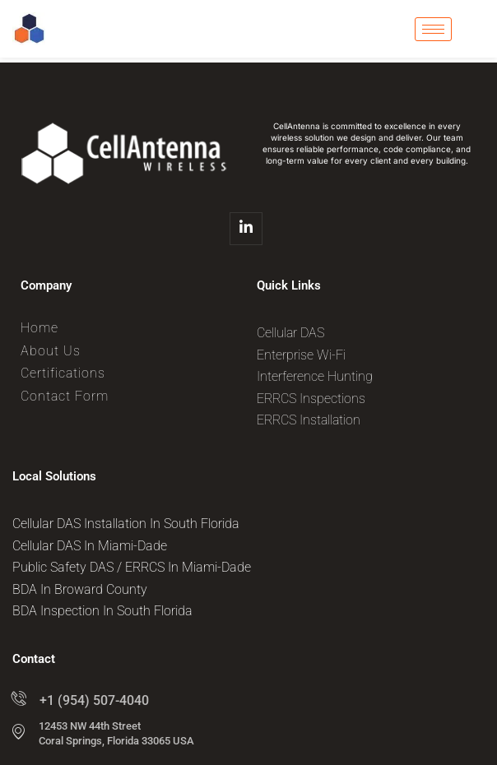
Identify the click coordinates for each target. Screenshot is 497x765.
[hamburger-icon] (433, 29)
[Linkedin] (246, 228)
